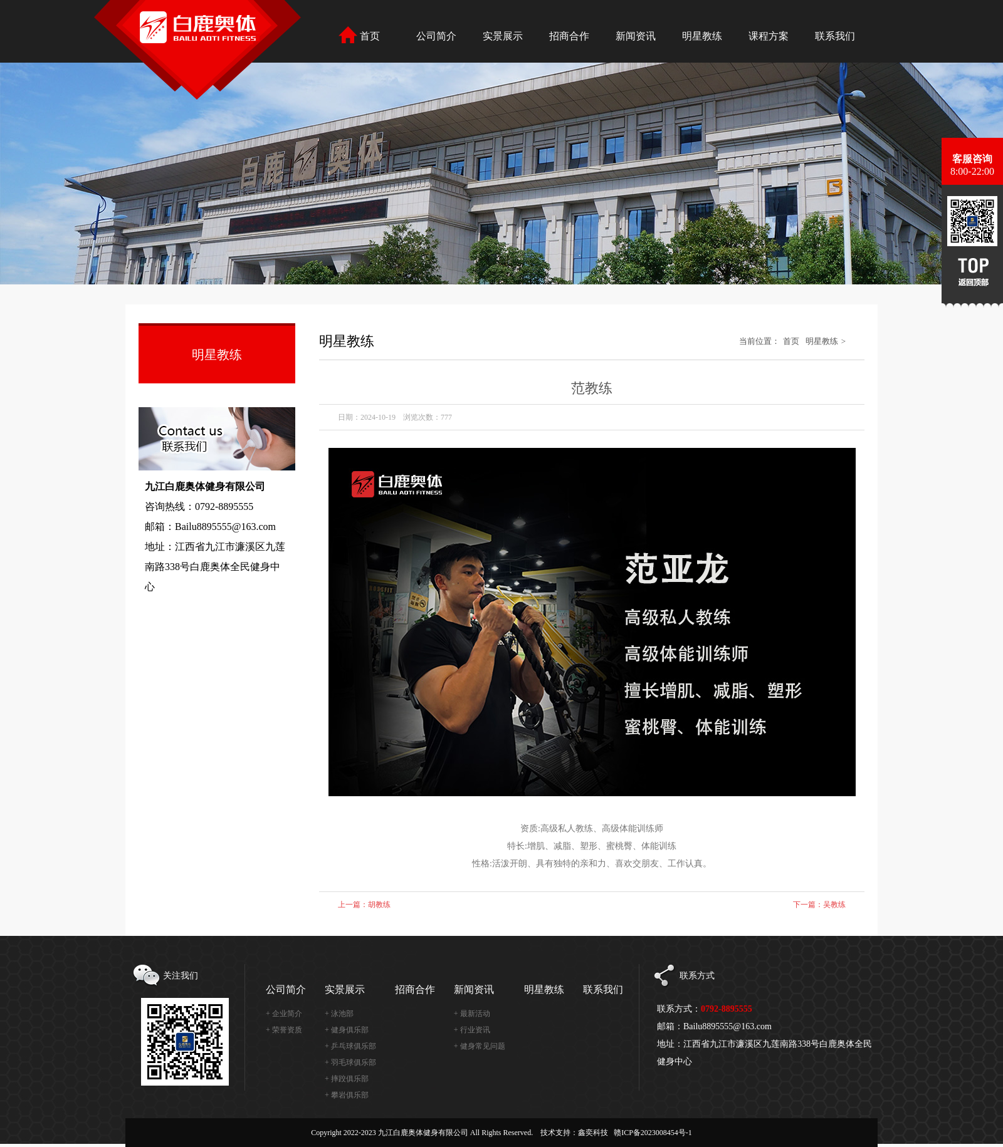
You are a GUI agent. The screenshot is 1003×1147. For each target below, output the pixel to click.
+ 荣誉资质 (284, 1029)
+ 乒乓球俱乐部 (350, 1046)
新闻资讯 (474, 989)
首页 (791, 341)
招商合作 (415, 989)
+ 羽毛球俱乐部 (350, 1062)
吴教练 (834, 904)
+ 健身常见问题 (479, 1046)
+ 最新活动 (472, 1013)
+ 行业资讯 (472, 1029)
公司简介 (286, 989)
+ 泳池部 (339, 1013)
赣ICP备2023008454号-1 (653, 1132)
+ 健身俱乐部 (347, 1029)
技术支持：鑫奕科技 (574, 1132)
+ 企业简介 (284, 1013)
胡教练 (379, 904)
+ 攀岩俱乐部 (347, 1095)
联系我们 (603, 989)
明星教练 (822, 341)
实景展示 (345, 989)
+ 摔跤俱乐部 (347, 1078)
